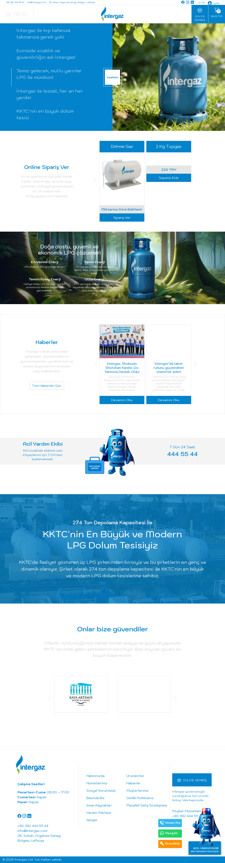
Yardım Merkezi (98, 813)
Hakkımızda (95, 776)
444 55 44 (182, 454)
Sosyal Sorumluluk (101, 790)
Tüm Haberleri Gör (46, 386)
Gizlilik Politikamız (140, 798)
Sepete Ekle (169, 217)
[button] (95, 181)
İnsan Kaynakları (99, 805)
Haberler (133, 783)
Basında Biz (95, 798)
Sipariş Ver (122, 217)
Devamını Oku (122, 400)
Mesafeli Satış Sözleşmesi (146, 805)
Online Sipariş (195, 780)
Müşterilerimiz (137, 790)
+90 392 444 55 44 (187, 816)
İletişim (91, 820)
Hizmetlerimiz (96, 783)
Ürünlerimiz (135, 776)
